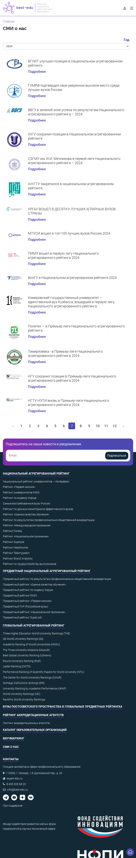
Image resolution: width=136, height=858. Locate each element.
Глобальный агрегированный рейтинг (33, 625)
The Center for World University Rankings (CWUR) (32, 677)
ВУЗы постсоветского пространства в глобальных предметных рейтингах (62, 706)
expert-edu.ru (15, 778)
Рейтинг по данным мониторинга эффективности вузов (38, 509)
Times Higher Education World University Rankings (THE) (36, 633)
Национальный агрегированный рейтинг (36, 473)
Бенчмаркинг (13, 738)
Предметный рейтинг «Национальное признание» (34, 612)
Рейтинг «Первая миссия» (19, 486)
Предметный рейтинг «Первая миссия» (27, 600)
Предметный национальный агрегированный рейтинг (47, 571)
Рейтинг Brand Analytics (18, 558)
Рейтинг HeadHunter (15, 547)
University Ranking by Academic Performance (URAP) (34, 688)
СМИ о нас (11, 747)
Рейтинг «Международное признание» (27, 525)
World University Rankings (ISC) (21, 693)
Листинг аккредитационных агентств (26, 723)
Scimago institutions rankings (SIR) (24, 682)
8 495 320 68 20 (16, 784)
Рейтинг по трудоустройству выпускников (29, 563)
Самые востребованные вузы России (26, 503)
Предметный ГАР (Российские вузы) (25, 606)
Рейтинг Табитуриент (16, 552)
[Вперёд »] (123, 426)
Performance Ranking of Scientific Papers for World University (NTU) (43, 671)
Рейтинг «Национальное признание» (26, 536)
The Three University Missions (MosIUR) (26, 650)
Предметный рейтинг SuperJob (22, 617)
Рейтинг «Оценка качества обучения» (26, 514)
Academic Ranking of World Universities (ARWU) (31, 644)
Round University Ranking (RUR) (22, 661)
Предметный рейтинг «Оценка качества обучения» (34, 584)
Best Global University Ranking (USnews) (27, 655)
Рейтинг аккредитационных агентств (33, 715)
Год (126, 40)
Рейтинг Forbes (12, 531)
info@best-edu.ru (17, 789)
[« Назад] (13, 426)
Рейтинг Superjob (13, 541)
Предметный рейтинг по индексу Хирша (28, 589)
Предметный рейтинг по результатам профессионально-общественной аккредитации (57, 578)
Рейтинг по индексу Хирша (19, 497)
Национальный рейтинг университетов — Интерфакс (36, 481)
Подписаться (116, 455)
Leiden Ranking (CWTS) (17, 666)
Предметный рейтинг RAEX (20, 595)
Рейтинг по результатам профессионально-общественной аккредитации (49, 520)
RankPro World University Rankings (24, 699)
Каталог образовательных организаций (35, 730)
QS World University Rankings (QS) (23, 638)
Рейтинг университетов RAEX (21, 492)
